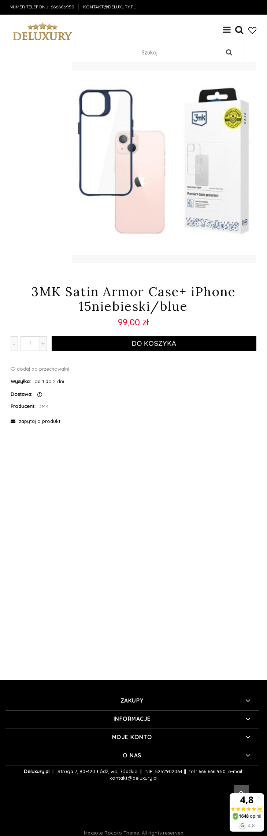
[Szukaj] (228, 52)
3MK (43, 406)
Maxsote (93, 833)
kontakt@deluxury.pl (109, 7)
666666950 (62, 7)
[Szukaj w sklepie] (178, 52)
